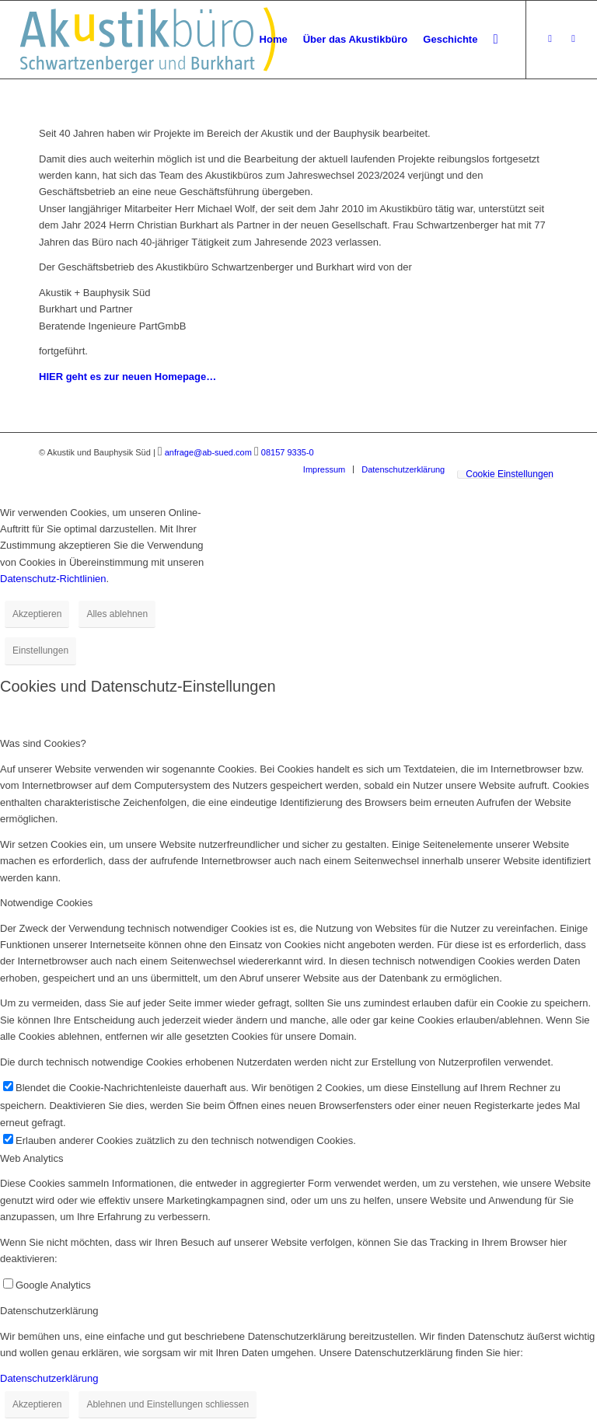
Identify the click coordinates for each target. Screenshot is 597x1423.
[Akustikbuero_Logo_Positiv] (148, 39)
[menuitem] (273, 39)
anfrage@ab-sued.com (208, 452)
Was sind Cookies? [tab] (43, 743)
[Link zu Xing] (550, 39)
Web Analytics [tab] (31, 1158)
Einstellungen (40, 650)
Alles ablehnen (117, 614)
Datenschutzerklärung (49, 1378)
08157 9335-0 (287, 452)
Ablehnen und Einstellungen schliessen (167, 1404)
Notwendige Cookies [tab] (46, 903)
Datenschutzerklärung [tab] (49, 1311)
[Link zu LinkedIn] (573, 39)
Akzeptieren (36, 614)
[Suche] (495, 39)
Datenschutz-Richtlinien (53, 578)
